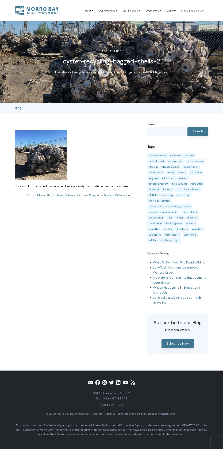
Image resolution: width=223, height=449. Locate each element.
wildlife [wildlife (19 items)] (153, 240)
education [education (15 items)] (196, 172)
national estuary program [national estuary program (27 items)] (163, 212)
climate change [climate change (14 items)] (170, 166)
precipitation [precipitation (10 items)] (156, 217)
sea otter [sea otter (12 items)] (154, 229)
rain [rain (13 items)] (170, 217)
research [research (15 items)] (192, 217)
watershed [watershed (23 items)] (190, 234)
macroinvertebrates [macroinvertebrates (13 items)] (188, 189)
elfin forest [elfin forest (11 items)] (168, 178)
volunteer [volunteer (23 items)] (197, 229)
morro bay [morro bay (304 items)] (183, 195)
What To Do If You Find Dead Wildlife (179, 262)
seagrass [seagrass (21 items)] (191, 223)
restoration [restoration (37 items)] (155, 223)
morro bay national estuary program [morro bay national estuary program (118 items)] (170, 206)
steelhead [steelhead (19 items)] (182, 229)
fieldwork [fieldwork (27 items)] (154, 189)
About (87, 10)
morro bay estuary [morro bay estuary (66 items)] (159, 200)
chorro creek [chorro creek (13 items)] (175, 161)
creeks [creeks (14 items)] (170, 172)
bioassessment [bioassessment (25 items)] (157, 155)
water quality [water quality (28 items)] (172, 234)
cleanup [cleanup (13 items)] (153, 166)
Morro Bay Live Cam (193, 10)
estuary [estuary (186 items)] (183, 178)
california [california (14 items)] (175, 155)
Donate (171, 10)
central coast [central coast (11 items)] (156, 161)
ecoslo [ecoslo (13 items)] (182, 172)
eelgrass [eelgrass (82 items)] (153, 178)
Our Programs (107, 10)
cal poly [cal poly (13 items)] (189, 155)
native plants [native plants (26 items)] (189, 212)
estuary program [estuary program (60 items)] (158, 183)
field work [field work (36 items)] (196, 183)
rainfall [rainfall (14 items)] (179, 217)
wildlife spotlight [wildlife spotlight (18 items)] (170, 240)
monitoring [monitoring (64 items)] (167, 195)
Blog (18, 108)
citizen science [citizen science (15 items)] (195, 161)
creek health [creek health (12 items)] (156, 172)
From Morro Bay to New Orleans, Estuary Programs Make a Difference (78, 195)
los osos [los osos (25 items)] (168, 189)
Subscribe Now (178, 343)
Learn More (152, 10)
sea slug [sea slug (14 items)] (168, 229)
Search (152, 124)
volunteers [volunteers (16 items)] (155, 234)
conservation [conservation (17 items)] (190, 166)
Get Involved (130, 10)
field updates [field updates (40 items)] (179, 183)
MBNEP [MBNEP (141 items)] (153, 195)
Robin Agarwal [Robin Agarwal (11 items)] (174, 223)
